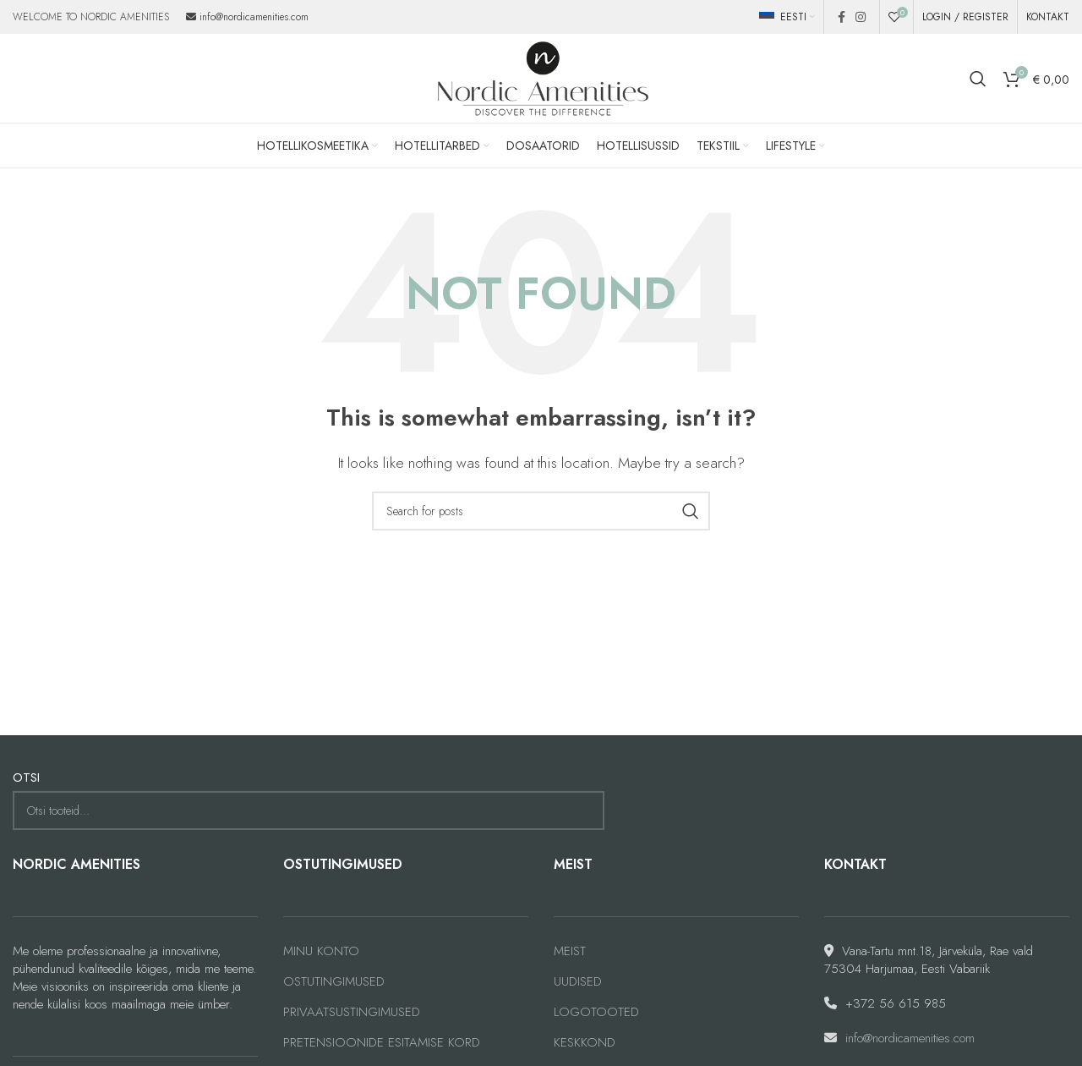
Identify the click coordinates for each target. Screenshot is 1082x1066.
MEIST (570, 951)
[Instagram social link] (860, 17)
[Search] (978, 79)
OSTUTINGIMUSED (334, 982)
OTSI (26, 778)
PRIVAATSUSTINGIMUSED (351, 1012)
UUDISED (578, 982)
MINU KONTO (321, 951)
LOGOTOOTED (596, 1012)
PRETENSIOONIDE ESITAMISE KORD (381, 1043)
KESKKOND (584, 1043)
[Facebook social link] (841, 17)
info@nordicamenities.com (254, 17)
